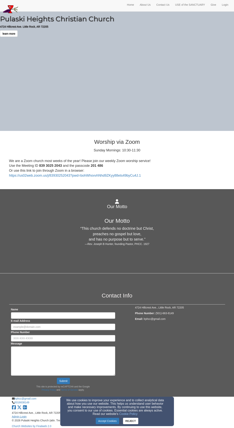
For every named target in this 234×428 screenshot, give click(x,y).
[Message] (63, 361)
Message (16, 343)
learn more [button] (8, 33)
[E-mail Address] (63, 327)
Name (14, 309)
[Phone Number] (63, 338)
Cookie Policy (128, 413)
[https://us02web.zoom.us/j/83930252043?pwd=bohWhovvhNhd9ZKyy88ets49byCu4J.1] (75, 175)
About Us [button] (145, 4)
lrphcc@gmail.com (25, 398)
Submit (63, 380)
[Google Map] (180, 351)
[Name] (63, 315)
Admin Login (19, 416)
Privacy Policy (49, 390)
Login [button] (225, 4)
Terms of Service (69, 390)
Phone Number (20, 332)
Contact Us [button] (162, 4)
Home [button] (130, 4)
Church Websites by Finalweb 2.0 (31, 426)
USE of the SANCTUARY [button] (190, 4)
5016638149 (22, 402)
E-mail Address (20, 320)
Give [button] (213, 4)
